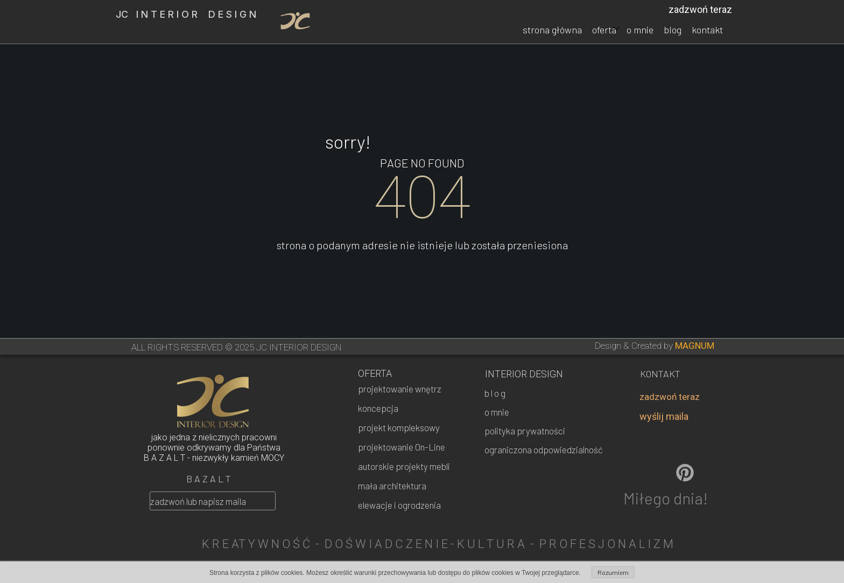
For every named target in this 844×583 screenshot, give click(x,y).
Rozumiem (613, 572)
